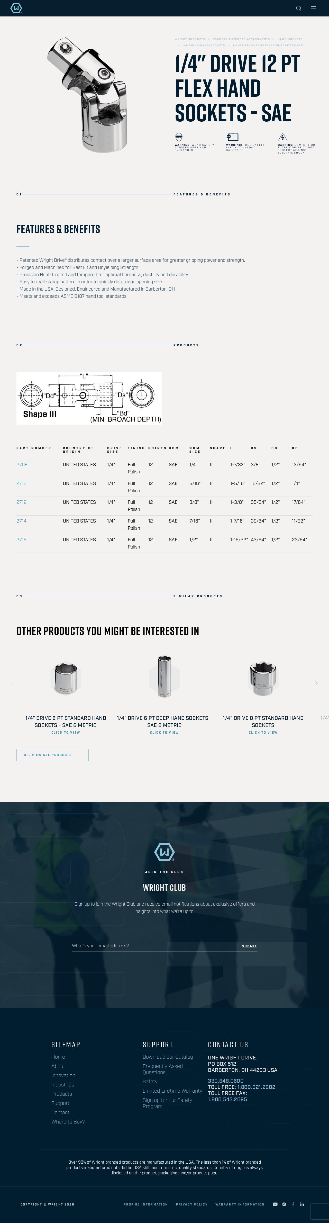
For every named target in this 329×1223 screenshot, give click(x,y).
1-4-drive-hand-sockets (203, 45)
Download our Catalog (168, 1057)
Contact (60, 1112)
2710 (21, 484)
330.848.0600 (226, 1081)
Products (61, 1094)
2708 (22, 465)
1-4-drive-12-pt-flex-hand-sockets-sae (268, 45)
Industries (62, 1085)
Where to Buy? (68, 1122)
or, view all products (49, 755)
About (58, 1066)
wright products (190, 39)
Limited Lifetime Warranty (172, 1091)
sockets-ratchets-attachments (241, 39)
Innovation (63, 1075)
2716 (21, 540)
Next (316, 683)
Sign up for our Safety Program (167, 1103)
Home (58, 1057)
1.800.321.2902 (256, 1087)
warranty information (240, 1205)
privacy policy (192, 1205)
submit (249, 946)
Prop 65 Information (146, 1205)
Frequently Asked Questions (163, 1069)
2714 (21, 521)
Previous (12, 683)
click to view (65, 733)
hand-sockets (290, 39)
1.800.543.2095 (227, 1099)
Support (60, 1103)
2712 (21, 502)
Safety (150, 1081)
